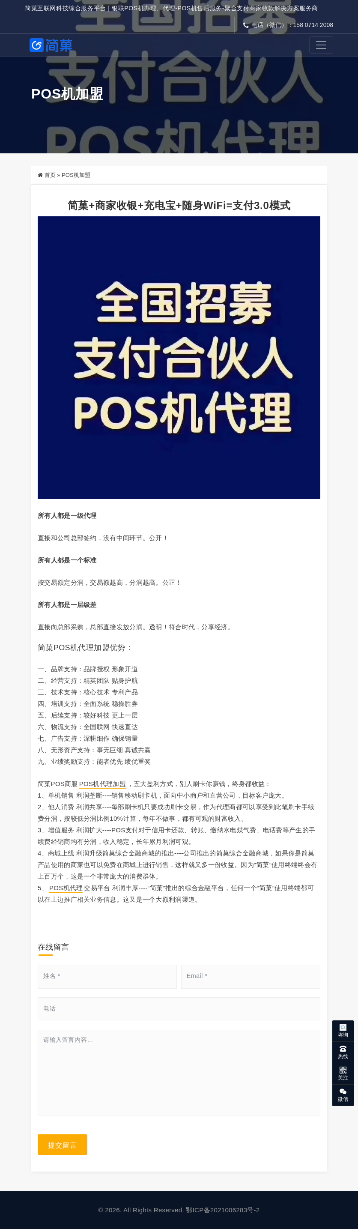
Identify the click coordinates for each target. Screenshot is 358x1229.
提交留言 (62, 1144)
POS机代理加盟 (102, 783)
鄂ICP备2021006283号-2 (223, 1210)
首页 (50, 175)
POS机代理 (66, 887)
